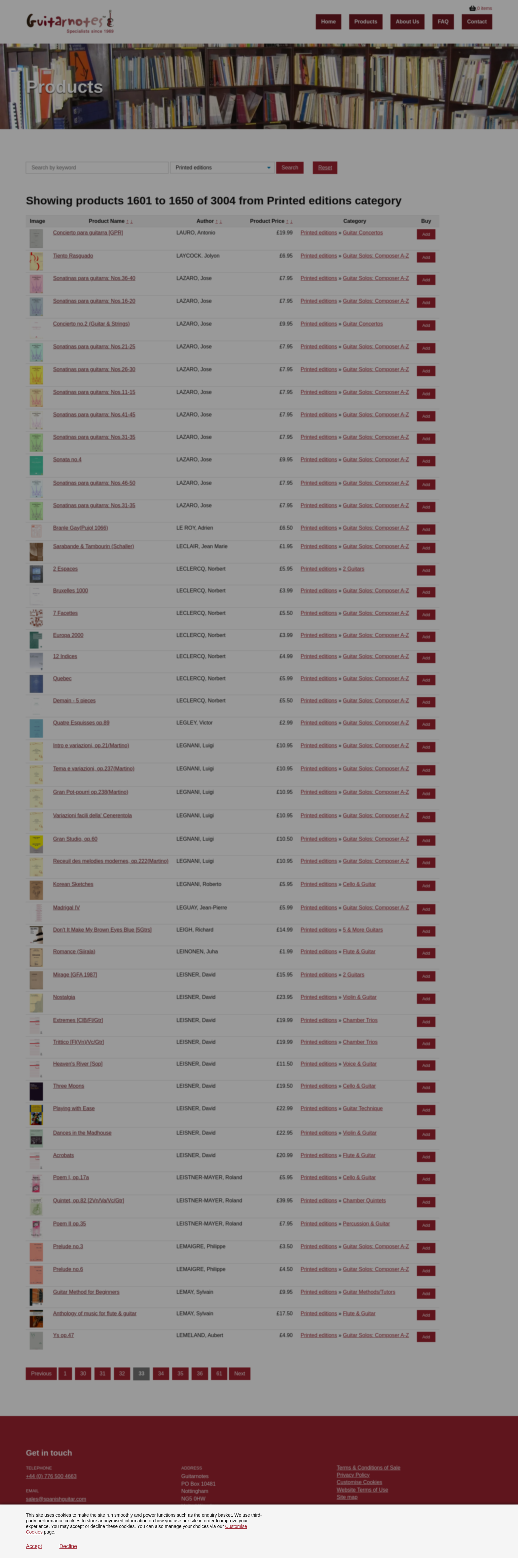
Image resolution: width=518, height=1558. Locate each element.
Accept (34, 1546)
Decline (68, 1546)
